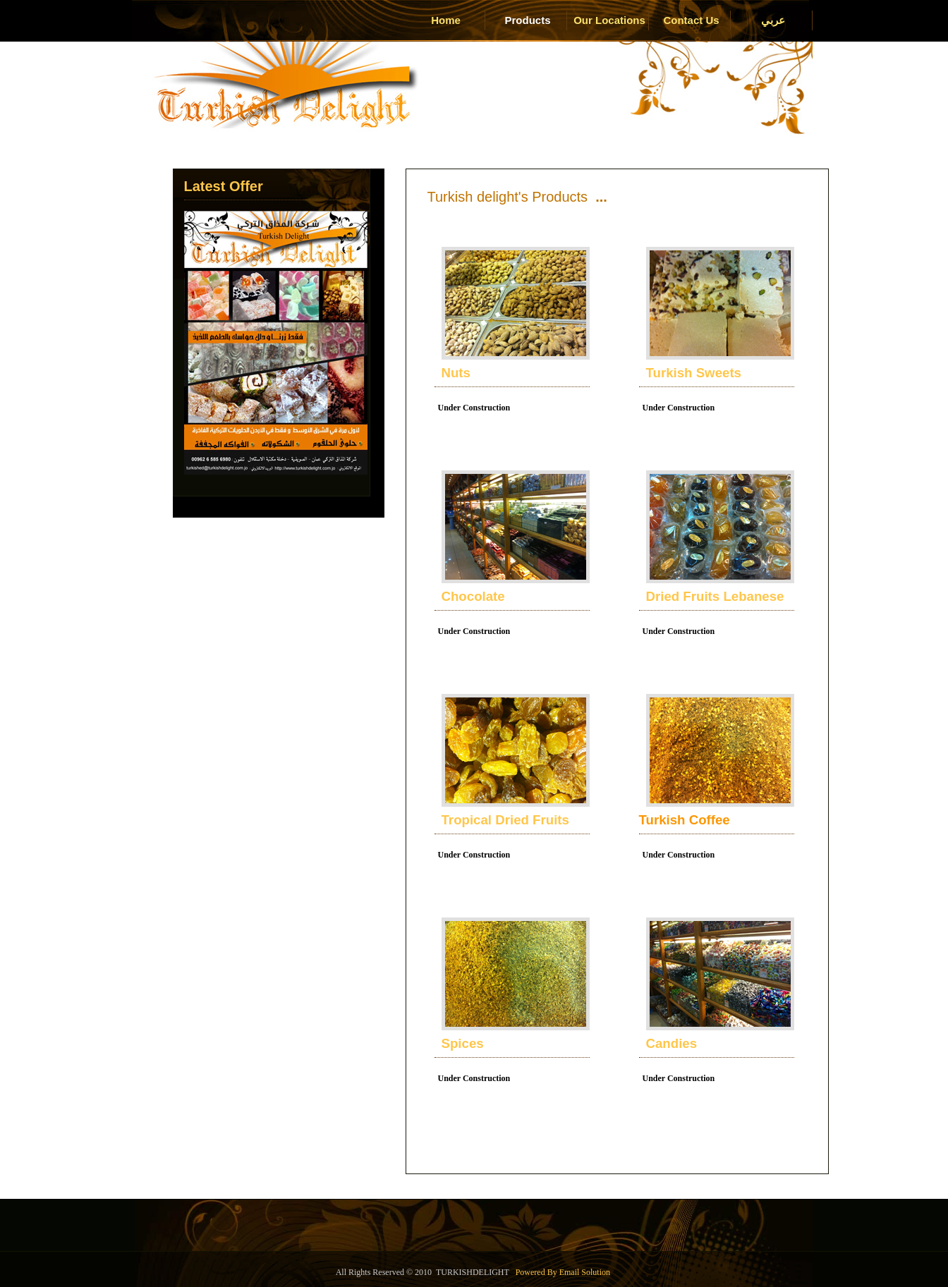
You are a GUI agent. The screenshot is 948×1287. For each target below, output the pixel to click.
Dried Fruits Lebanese (715, 596)
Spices (463, 1043)
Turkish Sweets (693, 372)
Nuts (456, 372)
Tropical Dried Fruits (505, 819)
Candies (672, 1043)
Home (446, 20)
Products (527, 20)
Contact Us (691, 20)
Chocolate (473, 596)
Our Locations (609, 20)
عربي (773, 20)
